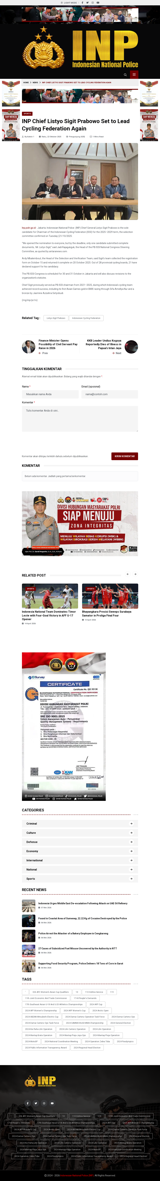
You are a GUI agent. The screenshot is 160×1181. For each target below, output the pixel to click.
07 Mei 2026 (44, 908)
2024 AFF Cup (96, 1004)
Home (26, 83)
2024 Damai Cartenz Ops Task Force (42, 1023)
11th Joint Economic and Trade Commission (46, 998)
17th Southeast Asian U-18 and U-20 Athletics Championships (54, 1004)
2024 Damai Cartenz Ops (123, 1017)
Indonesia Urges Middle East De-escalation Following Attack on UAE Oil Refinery (82, 903)
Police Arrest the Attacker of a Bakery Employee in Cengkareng (73, 933)
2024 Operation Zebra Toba (97, 1041)
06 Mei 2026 (44, 923)
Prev (43, 353)
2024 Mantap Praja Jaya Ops (72, 1035)
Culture (31, 832)
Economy (32, 851)
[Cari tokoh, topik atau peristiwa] (125, 74)
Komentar (28, 402)
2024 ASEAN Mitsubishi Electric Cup (41, 1017)
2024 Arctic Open (100, 1010)
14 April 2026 (29, 623)
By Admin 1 (28, 137)
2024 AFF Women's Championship (41, 1010)
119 (112, 992)
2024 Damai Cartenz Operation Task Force (85, 1017)
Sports (27, 114)
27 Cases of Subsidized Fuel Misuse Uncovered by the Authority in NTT (77, 948)
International (34, 860)
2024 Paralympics (125, 1041)
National (31, 869)
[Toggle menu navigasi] (134, 74)
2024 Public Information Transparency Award (46, 1048)
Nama (26, 386)
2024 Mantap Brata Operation (38, 1035)
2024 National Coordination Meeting (61, 1041)
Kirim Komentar (125, 456)
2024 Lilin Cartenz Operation (72, 1029)
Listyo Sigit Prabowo (56, 318)
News (35, 83)
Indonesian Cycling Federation (86, 318)
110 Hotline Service (94, 992)
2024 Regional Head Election (87, 1048)
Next (116, 353)
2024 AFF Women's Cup (74, 1010)
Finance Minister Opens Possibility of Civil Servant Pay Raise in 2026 (58, 344)
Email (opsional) (90, 386)
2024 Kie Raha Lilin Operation (38, 1029)
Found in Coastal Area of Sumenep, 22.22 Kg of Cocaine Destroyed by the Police (82, 918)
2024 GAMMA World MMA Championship (84, 1023)
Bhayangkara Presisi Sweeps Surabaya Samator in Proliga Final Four (106, 613)
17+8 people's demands (85, 998)
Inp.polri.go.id (29, 227)
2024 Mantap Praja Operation (106, 1035)
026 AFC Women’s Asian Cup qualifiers (51, 992)
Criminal (31, 823)
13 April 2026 (89, 620)
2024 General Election (120, 1023)
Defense (32, 842)
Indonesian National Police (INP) (77, 1175)
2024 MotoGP (31, 1041)
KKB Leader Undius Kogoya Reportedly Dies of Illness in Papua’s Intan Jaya (103, 344)
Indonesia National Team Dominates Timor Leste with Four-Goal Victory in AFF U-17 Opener (49, 615)
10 (77, 992)
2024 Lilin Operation (102, 1029)
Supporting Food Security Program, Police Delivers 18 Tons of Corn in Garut (80, 963)
